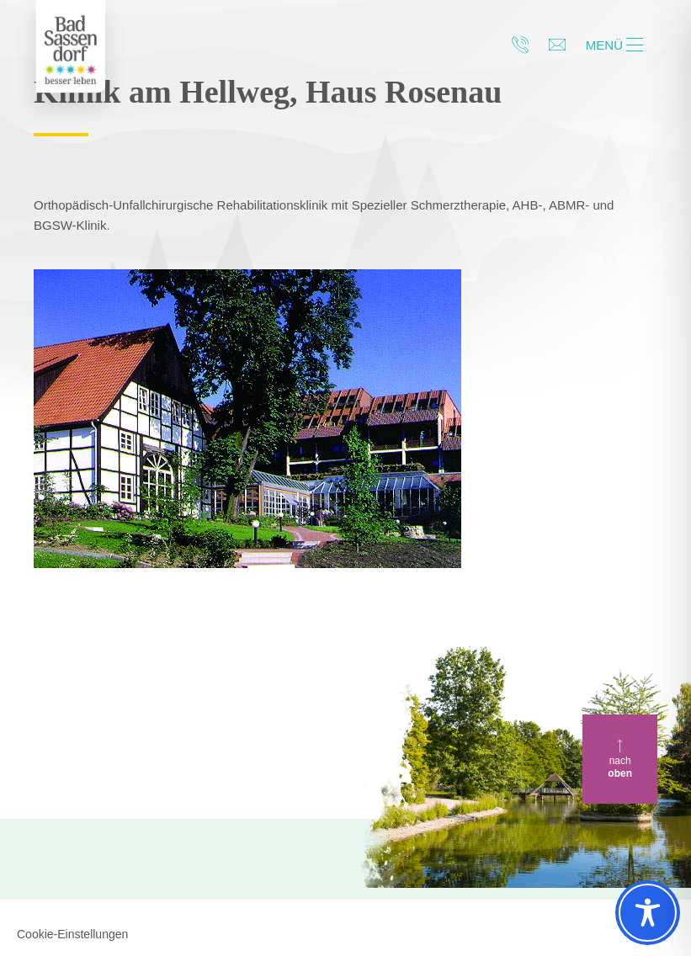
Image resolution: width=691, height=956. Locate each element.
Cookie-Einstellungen (72, 934)
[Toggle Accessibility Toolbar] (647, 912)
